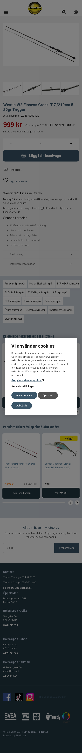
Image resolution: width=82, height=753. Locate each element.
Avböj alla (21, 405)
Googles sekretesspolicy (26, 380)
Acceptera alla (24, 395)
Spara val (48, 395)
